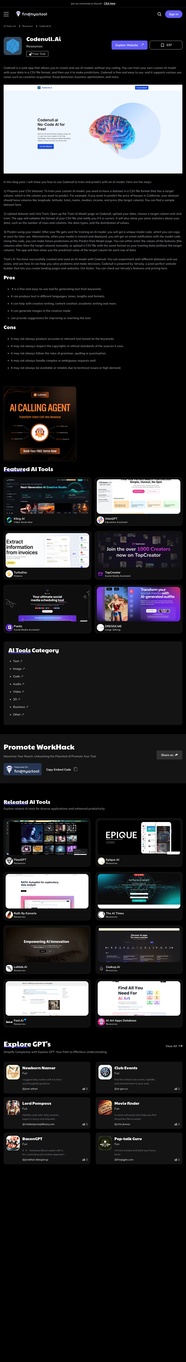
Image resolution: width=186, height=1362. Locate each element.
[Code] (95, 676)
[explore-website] (129, 45)
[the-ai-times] (139, 896)
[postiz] (47, 612)
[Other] (95, 714)
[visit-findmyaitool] (31, 16)
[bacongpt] (47, 1149)
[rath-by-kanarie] (47, 896)
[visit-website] (93, 129)
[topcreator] (138, 558)
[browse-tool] (12, 26)
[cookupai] (139, 950)
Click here (109, 3)
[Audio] (95, 684)
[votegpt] (138, 504)
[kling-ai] (47, 504)
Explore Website (129, 45)
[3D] (95, 699)
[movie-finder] (139, 1113)
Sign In (174, 14)
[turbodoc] (47, 558)
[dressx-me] (138, 612)
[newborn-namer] (47, 1078)
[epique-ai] (139, 842)
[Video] (95, 691)
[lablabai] (47, 950)
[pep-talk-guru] (139, 1149)
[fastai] (47, 1003)
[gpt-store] (174, 1045)
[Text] (95, 661)
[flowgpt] (47, 842)
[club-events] (139, 1078)
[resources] (30, 26)
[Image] (95, 668)
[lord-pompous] (47, 1113)
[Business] (95, 707)
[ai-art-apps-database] (139, 1003)
